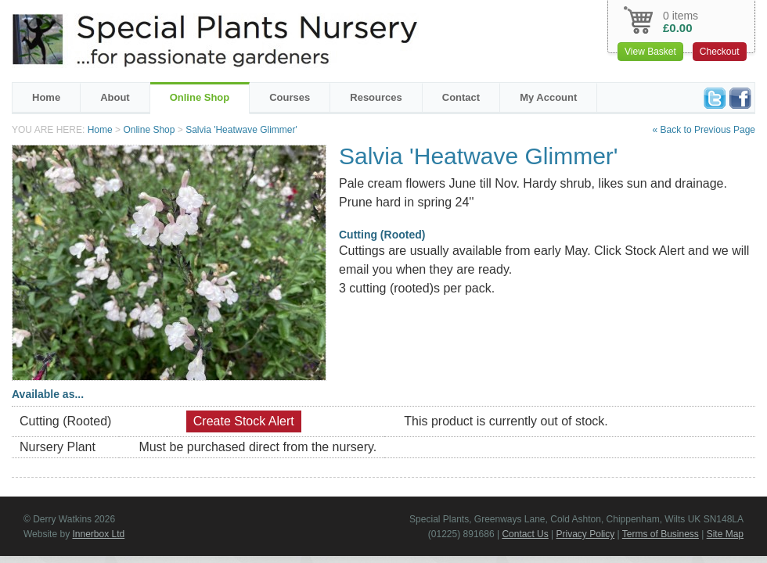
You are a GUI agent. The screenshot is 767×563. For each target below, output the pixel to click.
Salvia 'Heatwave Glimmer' (241, 129)
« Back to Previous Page (704, 129)
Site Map (725, 534)
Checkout (720, 51)
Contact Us (525, 534)
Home (46, 97)
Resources (376, 97)
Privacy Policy (585, 534)
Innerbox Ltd (98, 534)
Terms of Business (660, 534)
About (115, 97)
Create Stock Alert (243, 421)
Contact (461, 97)
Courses (289, 97)
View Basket (650, 51)
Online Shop (200, 97)
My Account (548, 97)
